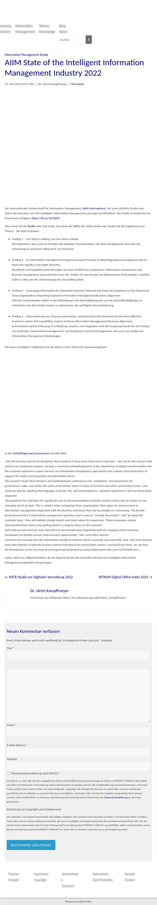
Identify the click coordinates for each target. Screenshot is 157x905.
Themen (13, 873)
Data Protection (102, 879)
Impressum (41, 873)
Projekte (13, 879)
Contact (130, 879)
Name (11, 725)
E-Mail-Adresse (17, 745)
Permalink (77, 84)
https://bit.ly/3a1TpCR (45, 218)
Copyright (40, 879)
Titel (10, 648)
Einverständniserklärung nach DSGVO (35, 773)
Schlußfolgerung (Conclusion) (31, 453)
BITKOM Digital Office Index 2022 (125, 577)
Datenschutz (100, 873)
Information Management (22, 55)
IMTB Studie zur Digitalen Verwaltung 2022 (39, 577)
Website (12, 759)
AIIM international (94, 208)
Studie (44, 55)
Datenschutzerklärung (115, 797)
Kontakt (130, 873)
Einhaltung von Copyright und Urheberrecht (34, 809)
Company (68, 885)
